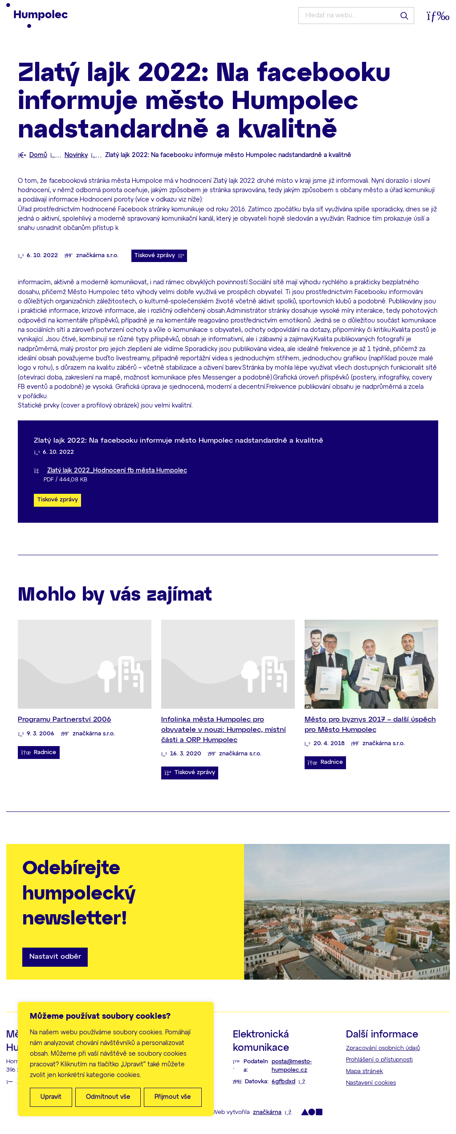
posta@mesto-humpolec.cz (292, 1066)
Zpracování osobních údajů (383, 1048)
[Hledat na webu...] (356, 15)
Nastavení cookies (371, 1083)
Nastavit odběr (55, 956)
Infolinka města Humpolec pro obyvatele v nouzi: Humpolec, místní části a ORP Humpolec (223, 729)
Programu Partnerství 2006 (64, 719)
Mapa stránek (364, 1071)
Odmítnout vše (108, 1097)
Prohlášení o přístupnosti (379, 1060)
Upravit (51, 1097)
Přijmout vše (173, 1097)
